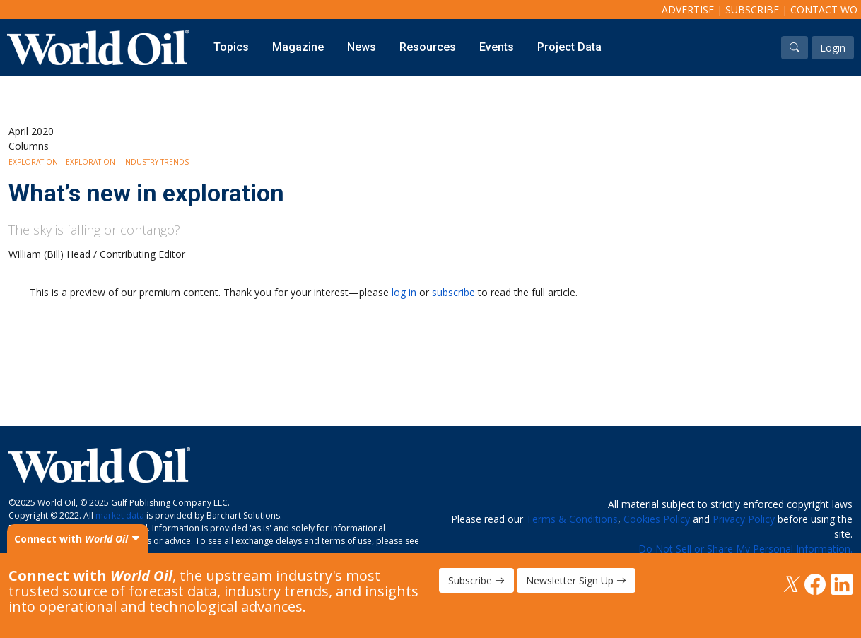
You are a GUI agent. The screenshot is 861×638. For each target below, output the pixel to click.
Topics (231, 47)
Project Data (569, 47)
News (361, 47)
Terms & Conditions (572, 519)
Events (496, 47)
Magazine (298, 47)
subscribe (453, 292)
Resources (427, 47)
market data (119, 515)
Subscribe (752, 9)
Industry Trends (156, 162)
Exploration (33, 162)
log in (404, 292)
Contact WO (823, 9)
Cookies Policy (656, 519)
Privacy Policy (744, 519)
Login (832, 47)
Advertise (688, 9)
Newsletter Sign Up (576, 580)
